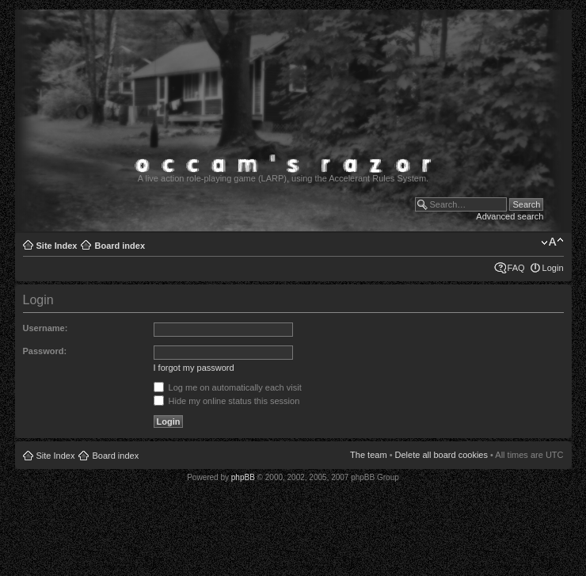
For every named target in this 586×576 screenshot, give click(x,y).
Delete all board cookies (441, 455)
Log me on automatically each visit (228, 387)
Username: (45, 328)
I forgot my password (194, 367)
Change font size (552, 242)
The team (368, 455)
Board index (119, 245)
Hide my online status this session (227, 401)
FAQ (516, 268)
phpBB (243, 477)
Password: (45, 351)
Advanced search (509, 216)
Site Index (57, 245)
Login (553, 268)
